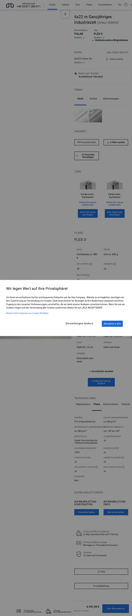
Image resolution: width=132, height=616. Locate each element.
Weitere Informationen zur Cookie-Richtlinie (27, 313)
